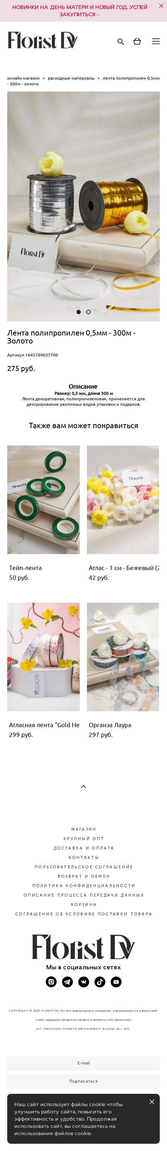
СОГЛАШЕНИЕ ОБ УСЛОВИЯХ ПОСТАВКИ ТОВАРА (84, 914)
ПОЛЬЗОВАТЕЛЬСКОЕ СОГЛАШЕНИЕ (84, 867)
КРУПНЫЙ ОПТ (84, 838)
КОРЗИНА (84, 904)
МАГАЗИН (84, 829)
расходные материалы (71, 78)
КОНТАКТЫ (84, 857)
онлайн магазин (23, 78)
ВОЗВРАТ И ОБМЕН (84, 876)
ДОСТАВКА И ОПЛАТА (84, 848)
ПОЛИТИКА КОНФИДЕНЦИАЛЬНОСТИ (84, 886)
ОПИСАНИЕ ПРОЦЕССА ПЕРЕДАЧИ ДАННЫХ (84, 895)
